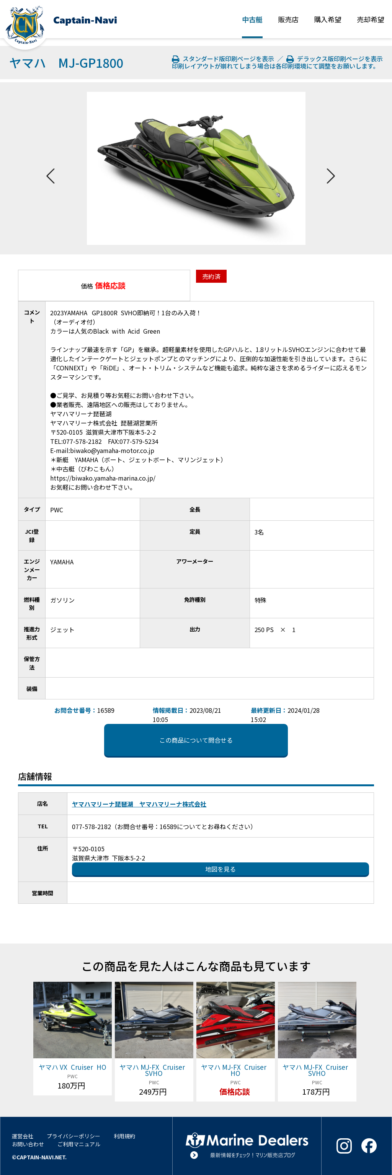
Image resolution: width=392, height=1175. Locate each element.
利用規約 (124, 1136)
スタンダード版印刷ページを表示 (224, 58)
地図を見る (220, 869)
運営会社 (22, 1136)
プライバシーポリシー (73, 1136)
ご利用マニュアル (78, 1144)
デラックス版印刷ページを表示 (334, 58)
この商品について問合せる (196, 740)
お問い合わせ (28, 1144)
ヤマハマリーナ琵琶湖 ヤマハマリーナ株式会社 (139, 803)
